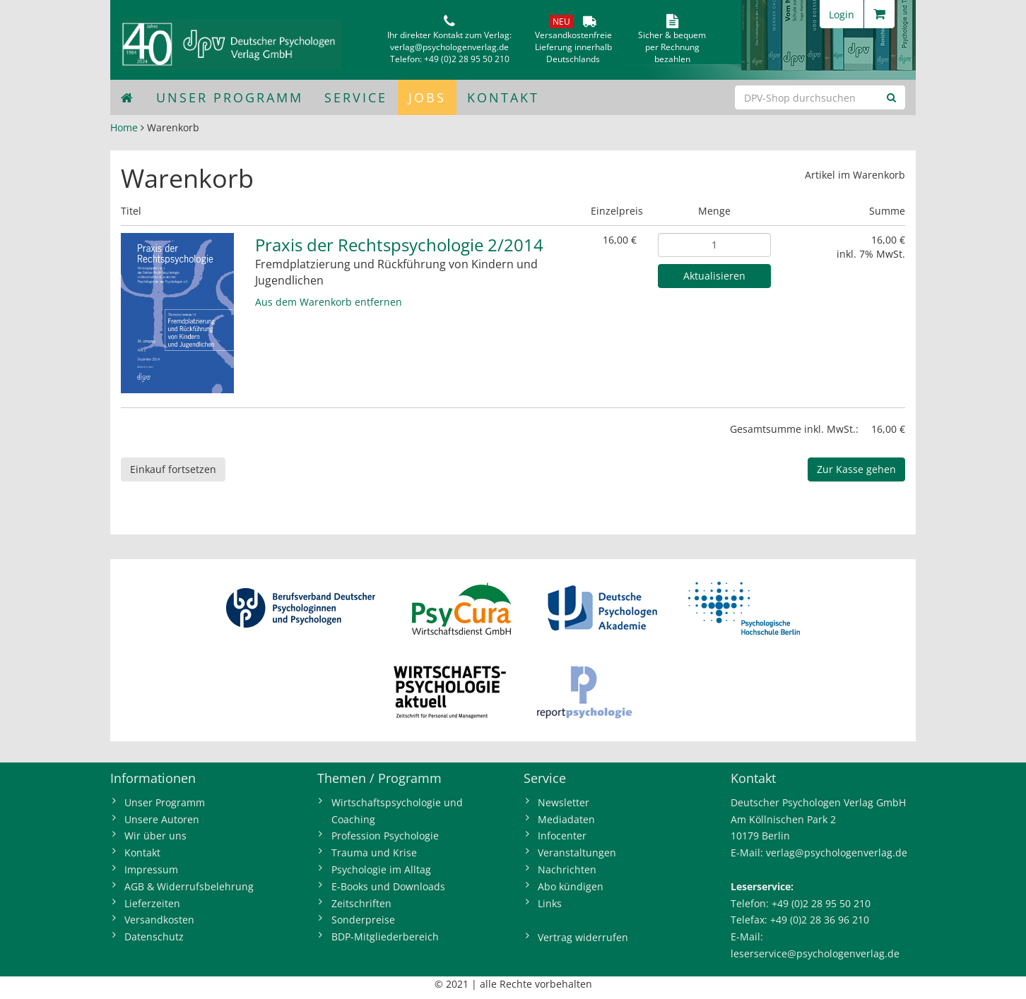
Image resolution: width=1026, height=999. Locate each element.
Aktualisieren (714, 275)
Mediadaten (566, 819)
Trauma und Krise (374, 852)
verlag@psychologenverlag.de (449, 47)
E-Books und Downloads (388, 886)
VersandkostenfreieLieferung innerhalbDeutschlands (573, 47)
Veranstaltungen (577, 852)
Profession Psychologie (385, 835)
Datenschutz (154, 936)
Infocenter (562, 835)
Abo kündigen (570, 886)
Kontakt (503, 97)
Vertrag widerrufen (583, 937)
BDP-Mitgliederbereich (385, 936)
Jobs (427, 97)
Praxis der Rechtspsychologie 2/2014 (399, 244)
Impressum (151, 869)
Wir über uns (155, 835)
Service (355, 97)
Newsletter (563, 802)
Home (124, 127)
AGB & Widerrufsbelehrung (189, 886)
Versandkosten (159, 919)
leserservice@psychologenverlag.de (815, 953)
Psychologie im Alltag (381, 869)
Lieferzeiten (152, 903)
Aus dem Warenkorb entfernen (328, 302)
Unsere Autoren (161, 819)
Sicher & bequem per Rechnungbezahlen (672, 47)
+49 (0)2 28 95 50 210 (466, 59)
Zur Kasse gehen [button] (856, 469)
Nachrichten (567, 869)
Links (550, 903)
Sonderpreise (363, 919)
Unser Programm (229, 97)
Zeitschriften (361, 903)
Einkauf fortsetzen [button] (173, 469)
